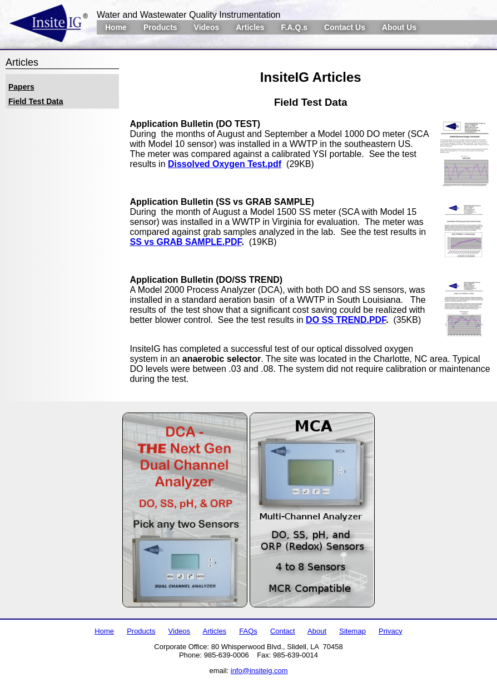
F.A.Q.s (294, 27)
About (316, 631)
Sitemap (352, 631)
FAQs (248, 631)
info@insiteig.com (259, 670)
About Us (399, 27)
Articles (250, 27)
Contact (282, 631)
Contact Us (344, 27)
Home (116, 27)
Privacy (390, 631)
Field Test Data (35, 101)
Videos (207, 27)
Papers (21, 86)
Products (160, 27)
